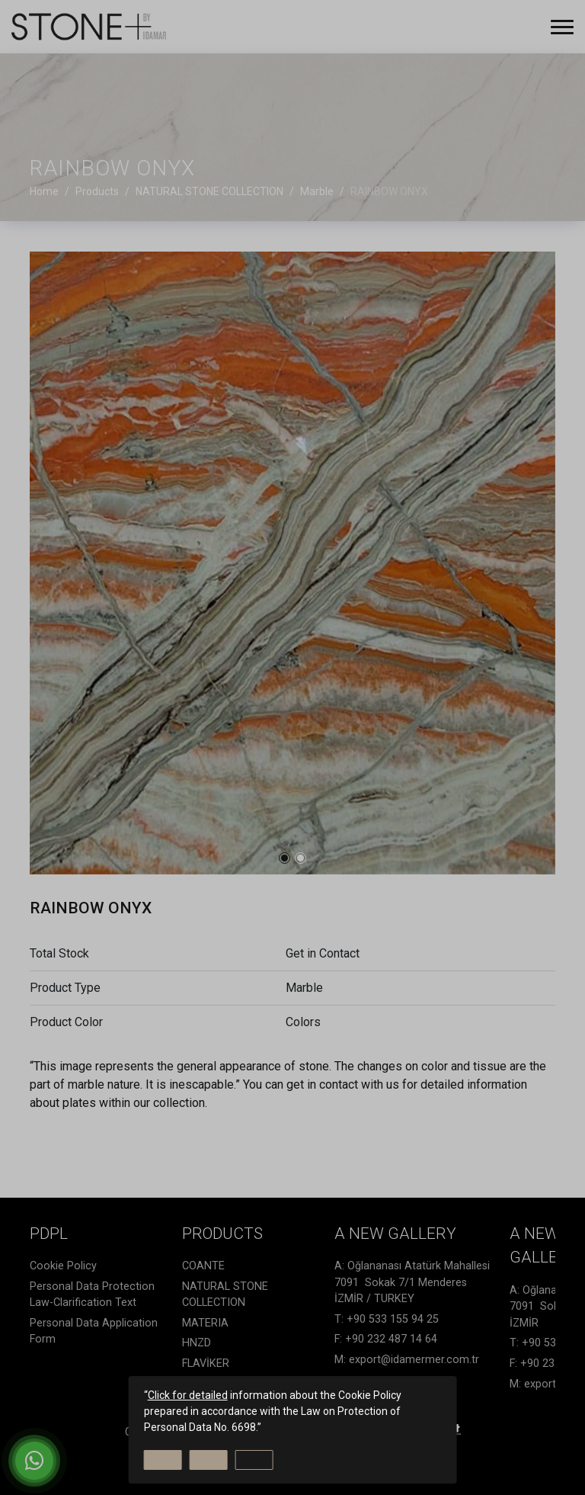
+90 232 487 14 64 (391, 1339)
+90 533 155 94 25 (393, 1319)
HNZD (196, 1342)
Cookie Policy (63, 1265)
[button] (284, 858)
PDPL (49, 1233)
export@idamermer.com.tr (414, 1359)
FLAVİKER (205, 1363)
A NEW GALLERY (395, 1233)
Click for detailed (188, 1395)
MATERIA (205, 1323)
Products (222, 1233)
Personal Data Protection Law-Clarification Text (92, 1295)
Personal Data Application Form (94, 1331)
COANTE (203, 1265)
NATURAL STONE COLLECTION (225, 1295)
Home (44, 191)
